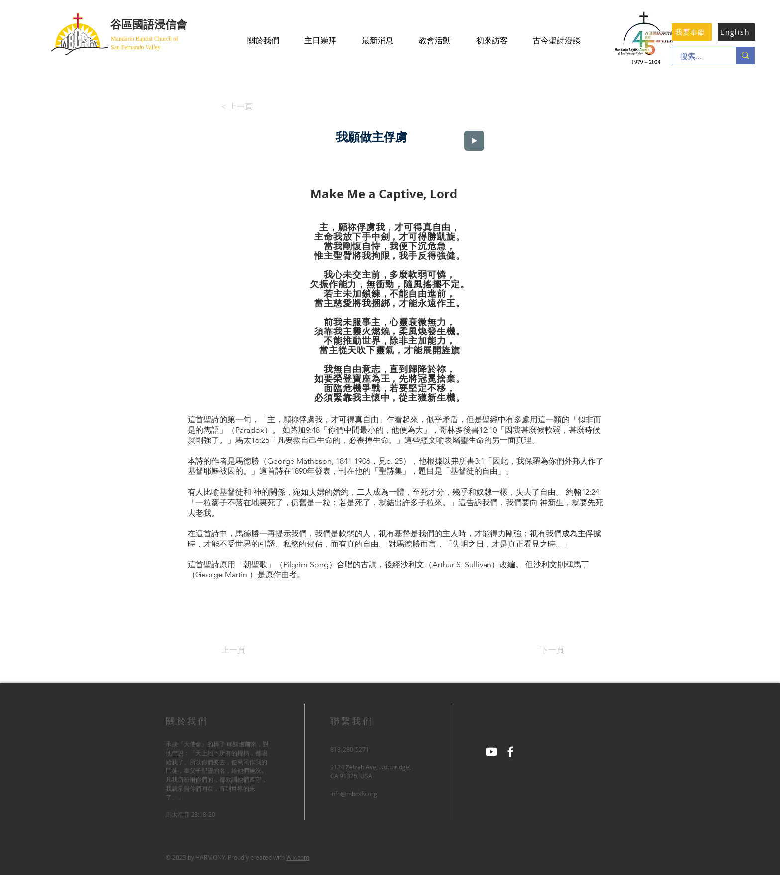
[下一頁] (539, 650)
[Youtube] (491, 752)
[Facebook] (510, 752)
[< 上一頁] (239, 106)
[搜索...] (698, 56)
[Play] (474, 141)
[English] (736, 32)
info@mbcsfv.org (353, 794)
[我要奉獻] (692, 32)
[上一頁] (254, 650)
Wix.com (297, 857)
